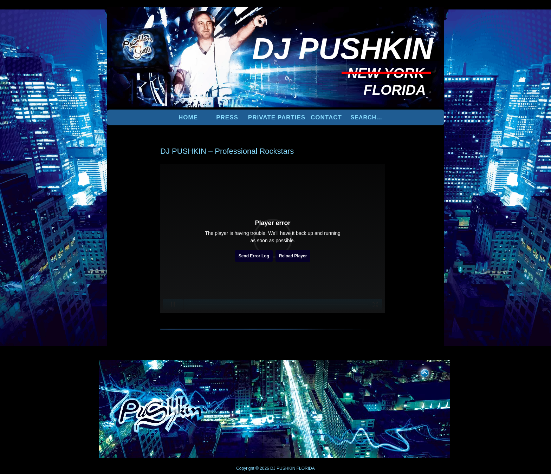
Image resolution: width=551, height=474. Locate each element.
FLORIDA (306, 468)
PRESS (227, 117)
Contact (326, 117)
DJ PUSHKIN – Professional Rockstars (227, 151)
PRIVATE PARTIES (276, 117)
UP (420, 371)
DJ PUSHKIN (282, 468)
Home (188, 117)
